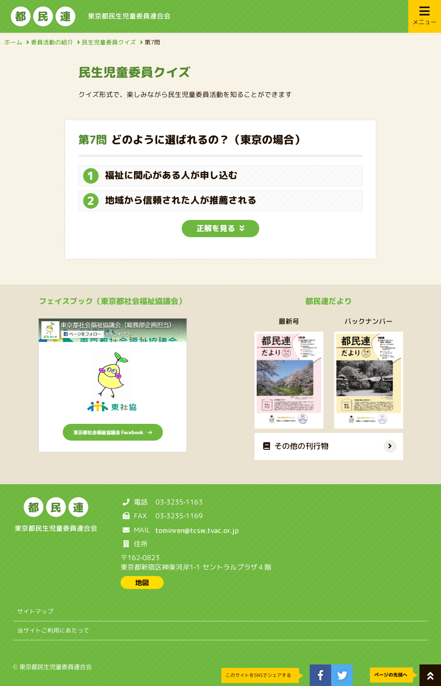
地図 (142, 582)
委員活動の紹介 (54, 42)
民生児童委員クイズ (111, 42)
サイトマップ (35, 611)
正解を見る (220, 228)
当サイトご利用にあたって (53, 630)
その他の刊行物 (295, 446)
